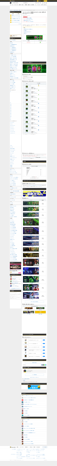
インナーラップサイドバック (13, 157)
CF (10, 91)
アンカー (11, 154)
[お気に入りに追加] (37, 2)
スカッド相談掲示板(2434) (13, 50)
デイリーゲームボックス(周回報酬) (31, 288)
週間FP (31, 222)
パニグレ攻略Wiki (38, 456)
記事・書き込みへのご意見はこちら (34, 377)
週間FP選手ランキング (12, 76)
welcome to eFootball (31, 296)
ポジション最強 (28, 312)
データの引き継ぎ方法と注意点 (13, 230)
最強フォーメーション (12, 88)
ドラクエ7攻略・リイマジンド (20, 450)
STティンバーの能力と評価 (30, 21)
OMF (10, 110)
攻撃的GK (11, 165)
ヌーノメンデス (26, 118)
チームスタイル (12, 236)
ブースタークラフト (12, 251)
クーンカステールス (27, 104)
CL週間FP (31, 231)
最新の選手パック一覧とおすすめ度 (14, 62)
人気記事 (13, 13)
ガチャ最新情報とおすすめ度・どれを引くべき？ (16, 18)
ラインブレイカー (12, 122)
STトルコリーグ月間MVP (31, 244)
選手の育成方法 (12, 207)
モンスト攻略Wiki (38, 452)
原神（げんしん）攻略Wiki (19, 454)
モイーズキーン (26, 131)
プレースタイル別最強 (12, 82)
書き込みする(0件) (34, 362)
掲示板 (18, 13)
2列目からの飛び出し (12, 148)
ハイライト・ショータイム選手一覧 (14, 177)
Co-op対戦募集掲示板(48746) (13, 44)
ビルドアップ (11, 162)
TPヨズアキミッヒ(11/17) (31, 185)
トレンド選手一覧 (12, 180)
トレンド (35, 92)
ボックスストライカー (12, 125)
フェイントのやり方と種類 (13, 233)
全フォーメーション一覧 (13, 171)
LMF (10, 107)
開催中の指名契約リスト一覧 (13, 59)
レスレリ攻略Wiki (28, 454)
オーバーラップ (12, 163)
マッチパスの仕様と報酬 (13, 227)
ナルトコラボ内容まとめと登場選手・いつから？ (16, 20)
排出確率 (25, 30)
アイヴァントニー (27, 100)
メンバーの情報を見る (34, 374)
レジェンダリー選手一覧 (13, 183)
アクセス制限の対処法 (12, 245)
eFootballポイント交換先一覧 (13, 216)
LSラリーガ (31, 263)
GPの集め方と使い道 (12, 213)
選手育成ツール (12, 73)
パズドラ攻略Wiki (28, 452)
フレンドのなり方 (12, 221)
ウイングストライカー (12, 131)
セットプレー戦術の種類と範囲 (13, 256)
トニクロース (26, 96)
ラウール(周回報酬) (31, 279)
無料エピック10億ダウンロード (31, 255)
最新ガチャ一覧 (28, 308)
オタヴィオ (27, 109)
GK (10, 119)
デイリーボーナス (12, 242)
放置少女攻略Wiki (28, 456)
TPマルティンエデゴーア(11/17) (38, 185)
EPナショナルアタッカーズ (31, 203)
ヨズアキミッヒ (26, 87)
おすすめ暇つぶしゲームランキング (15, 288)
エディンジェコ (26, 113)
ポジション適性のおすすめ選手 (13, 248)
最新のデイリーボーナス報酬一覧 (14, 65)
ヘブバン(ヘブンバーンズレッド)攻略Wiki (40, 454)
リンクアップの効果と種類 (13, 56)
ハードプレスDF (12, 160)
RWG (10, 105)
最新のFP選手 (40, 308)
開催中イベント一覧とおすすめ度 (14, 64)
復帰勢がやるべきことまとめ (13, 67)
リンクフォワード (12, 128)
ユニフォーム (11, 219)
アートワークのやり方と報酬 (13, 259)
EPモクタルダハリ (31, 209)
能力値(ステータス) (12, 239)
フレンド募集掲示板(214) (13, 47)
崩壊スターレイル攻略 (19, 452)
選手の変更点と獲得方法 (13, 224)
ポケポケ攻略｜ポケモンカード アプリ (40, 450)
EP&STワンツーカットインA (31, 215)
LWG (10, 104)
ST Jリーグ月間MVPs (31, 238)
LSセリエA (31, 271)
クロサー (11, 145)
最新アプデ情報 (40, 312)
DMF (10, 113)
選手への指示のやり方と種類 (13, 254)
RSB (10, 116)
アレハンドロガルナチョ (26, 122)
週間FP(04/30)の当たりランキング (27, 20)
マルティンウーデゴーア (26, 91)
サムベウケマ (26, 127)
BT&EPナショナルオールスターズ (31, 249)
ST (10, 102)
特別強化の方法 (12, 210)
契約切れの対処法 (12, 222)
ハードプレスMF (12, 151)
